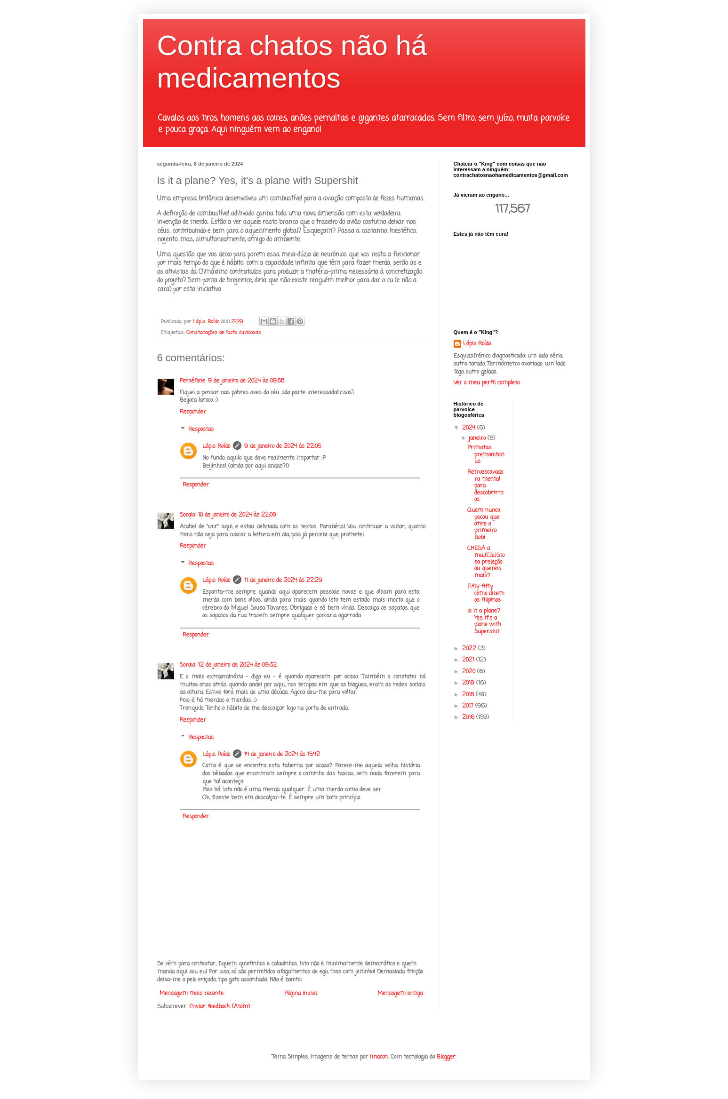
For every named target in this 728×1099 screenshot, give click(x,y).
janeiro (478, 438)
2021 (469, 660)
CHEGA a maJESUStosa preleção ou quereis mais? (485, 562)
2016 (469, 717)
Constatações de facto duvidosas (223, 332)
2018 (469, 695)
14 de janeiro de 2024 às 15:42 (282, 754)
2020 (469, 672)
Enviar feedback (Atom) (219, 1007)
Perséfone (192, 381)
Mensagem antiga (400, 993)
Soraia (187, 515)
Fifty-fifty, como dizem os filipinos (485, 593)
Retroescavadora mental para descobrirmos (485, 486)
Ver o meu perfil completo (487, 383)
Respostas (201, 429)
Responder (193, 412)
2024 (469, 428)
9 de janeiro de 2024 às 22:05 (282, 446)
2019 (469, 683)
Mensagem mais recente (192, 993)
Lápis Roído (216, 446)
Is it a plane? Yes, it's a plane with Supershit (484, 621)
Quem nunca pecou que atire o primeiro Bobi (483, 524)
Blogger (446, 1057)
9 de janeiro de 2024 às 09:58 (246, 381)
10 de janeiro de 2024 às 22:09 (237, 515)
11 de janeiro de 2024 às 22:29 (283, 580)
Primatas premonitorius (485, 455)
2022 (470, 649)
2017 (468, 706)
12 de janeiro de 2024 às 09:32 (237, 665)
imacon (379, 1057)
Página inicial (300, 993)
